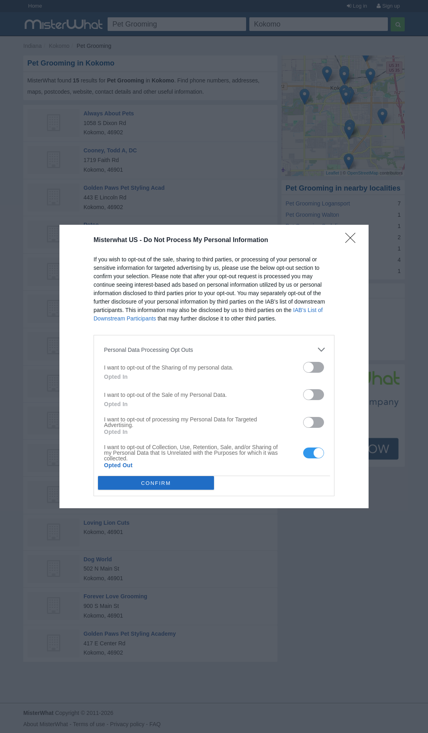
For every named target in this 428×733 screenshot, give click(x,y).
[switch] (313, 367)
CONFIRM (156, 483)
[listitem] (214, 349)
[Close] (353, 240)
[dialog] (214, 366)
